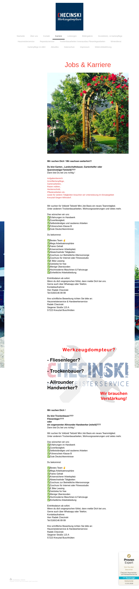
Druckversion (15, 579)
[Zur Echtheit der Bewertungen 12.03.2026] (129, 582)
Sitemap (23, 579)
